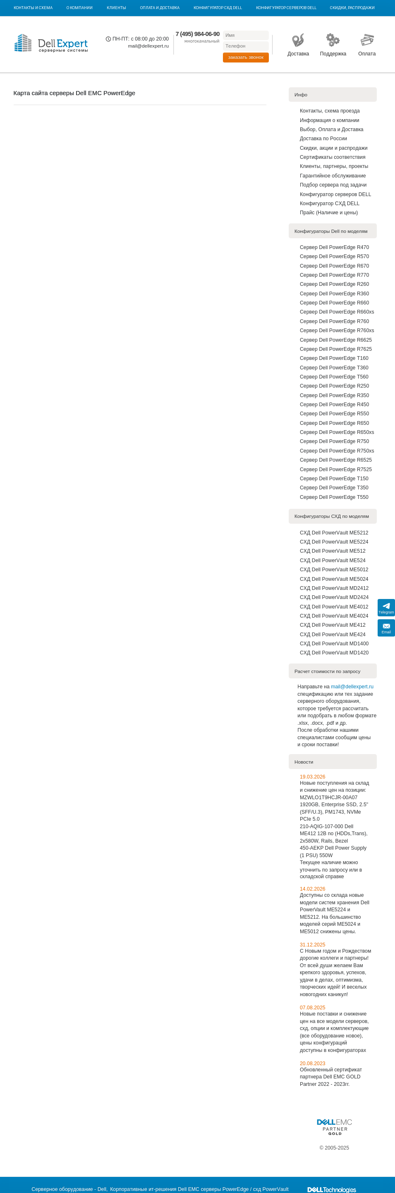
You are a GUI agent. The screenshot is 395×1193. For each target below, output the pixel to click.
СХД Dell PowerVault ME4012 (334, 607)
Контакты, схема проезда (330, 111)
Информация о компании (329, 120)
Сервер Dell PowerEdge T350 (334, 488)
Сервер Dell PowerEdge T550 (334, 497)
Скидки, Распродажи (352, 7)
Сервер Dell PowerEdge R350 (334, 395)
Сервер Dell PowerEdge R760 (334, 321)
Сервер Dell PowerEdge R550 (334, 414)
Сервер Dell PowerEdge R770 (334, 275)
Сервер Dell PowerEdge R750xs (337, 451)
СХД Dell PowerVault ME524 (333, 560)
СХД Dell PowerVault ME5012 (334, 570)
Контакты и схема (33, 7)
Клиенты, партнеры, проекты (334, 166)
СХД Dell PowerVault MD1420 (334, 653)
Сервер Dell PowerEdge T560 (334, 377)
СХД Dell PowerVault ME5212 (334, 533)
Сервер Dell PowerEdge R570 (334, 256)
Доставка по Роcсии (323, 138)
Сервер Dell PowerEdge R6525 (336, 460)
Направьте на (314, 687)
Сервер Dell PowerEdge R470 (334, 247)
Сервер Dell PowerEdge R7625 (336, 349)
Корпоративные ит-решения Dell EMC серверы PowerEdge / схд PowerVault (199, 1189)
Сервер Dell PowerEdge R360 (334, 294)
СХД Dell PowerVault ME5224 (334, 542)
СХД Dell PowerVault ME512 (333, 551)
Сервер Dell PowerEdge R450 (334, 404)
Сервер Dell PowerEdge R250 (334, 386)
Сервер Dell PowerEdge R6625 (336, 340)
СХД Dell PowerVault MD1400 (334, 644)
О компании (80, 7)
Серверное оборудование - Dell (68, 1189)
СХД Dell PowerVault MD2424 (334, 597)
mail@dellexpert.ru (148, 45)
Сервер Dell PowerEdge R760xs (337, 330)
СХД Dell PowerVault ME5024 (334, 579)
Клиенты (116, 7)
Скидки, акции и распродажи (334, 148)
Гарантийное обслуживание (333, 176)
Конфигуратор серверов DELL (286, 7)
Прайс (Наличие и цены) (329, 213)
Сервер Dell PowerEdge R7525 (336, 469)
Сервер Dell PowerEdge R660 (334, 303)
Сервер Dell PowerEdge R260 (334, 284)
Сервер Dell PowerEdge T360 (334, 368)
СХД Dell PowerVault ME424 (333, 634)
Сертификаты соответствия (333, 157)
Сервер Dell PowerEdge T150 (334, 479)
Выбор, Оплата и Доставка (332, 129)
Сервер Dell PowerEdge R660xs (337, 312)
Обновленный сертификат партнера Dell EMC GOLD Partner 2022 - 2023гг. (331, 1077)
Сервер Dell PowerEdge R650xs (337, 432)
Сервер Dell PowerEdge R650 (334, 423)
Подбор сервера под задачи (333, 185)
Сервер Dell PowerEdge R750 (334, 441)
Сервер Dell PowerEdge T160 (334, 358)
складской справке (322, 876)
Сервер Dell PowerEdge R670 (334, 266)
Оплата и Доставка (160, 7)
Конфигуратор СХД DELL (218, 7)
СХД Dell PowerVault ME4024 (334, 616)
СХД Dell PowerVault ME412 (333, 625)
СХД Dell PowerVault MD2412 (334, 588)
